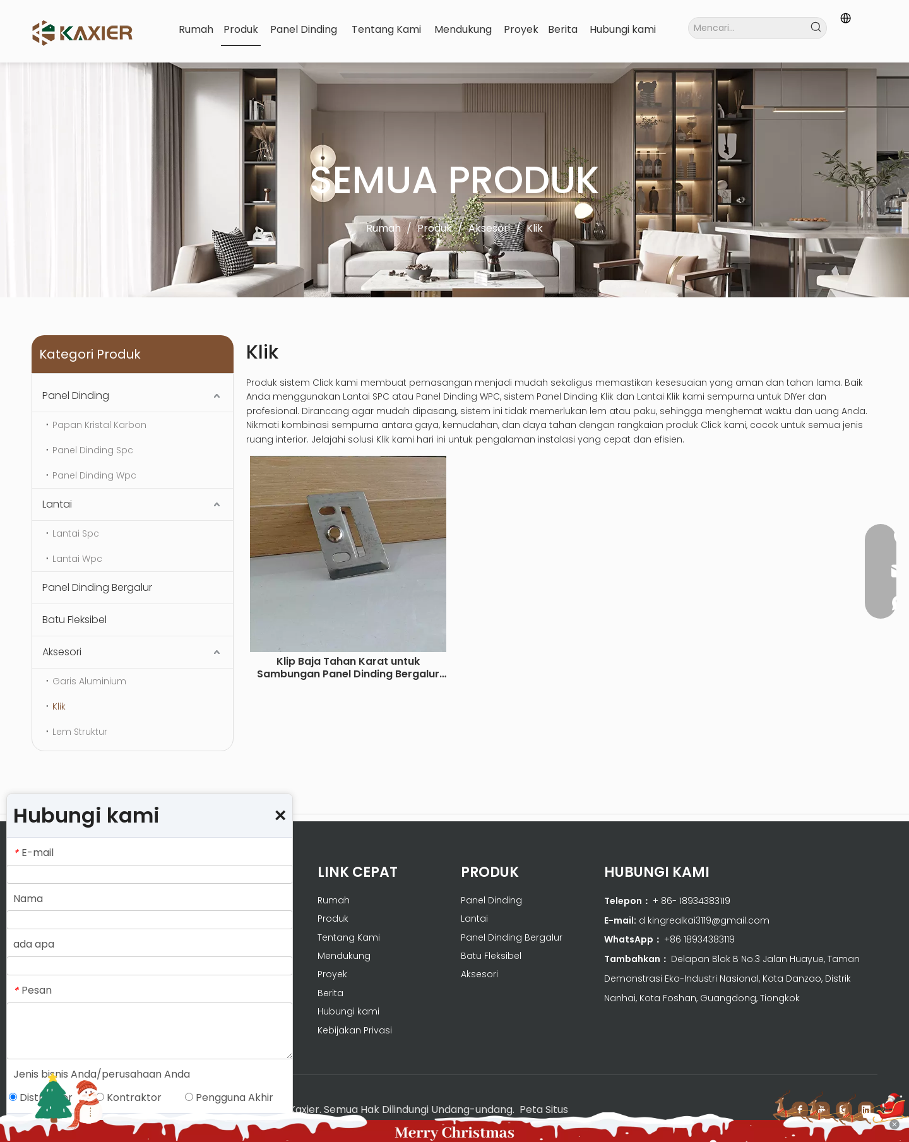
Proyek (332, 974)
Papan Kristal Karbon (99, 425)
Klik (59, 706)
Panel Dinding (75, 395)
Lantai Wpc (77, 558)
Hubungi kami (348, 1011)
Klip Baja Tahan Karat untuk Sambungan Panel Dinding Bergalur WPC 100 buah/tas (348, 668)
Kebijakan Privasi (355, 1030)
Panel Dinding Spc (92, 450)
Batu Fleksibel (74, 619)
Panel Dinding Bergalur (97, 587)
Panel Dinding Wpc (94, 475)
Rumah (334, 900)
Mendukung (344, 955)
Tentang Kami (349, 937)
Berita (330, 993)
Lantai (57, 504)
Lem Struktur (79, 731)
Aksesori (61, 652)
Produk (333, 918)
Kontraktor (129, 1097)
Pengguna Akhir (229, 1097)
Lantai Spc (75, 533)
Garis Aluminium (89, 681)
